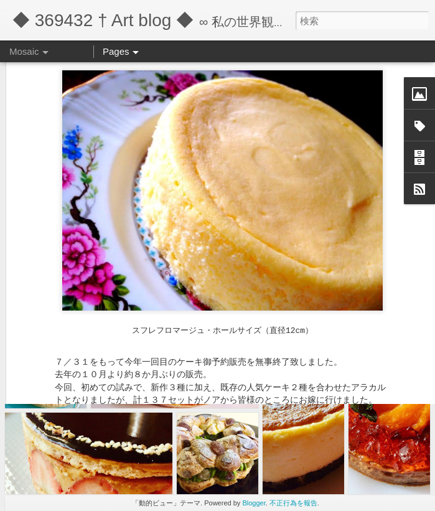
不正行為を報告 (293, 503)
